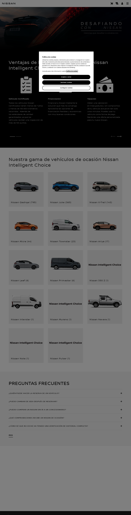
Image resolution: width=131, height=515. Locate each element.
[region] (66, 72)
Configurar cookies (66, 88)
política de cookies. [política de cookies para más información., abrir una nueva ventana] (72, 71)
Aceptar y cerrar (66, 77)
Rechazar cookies (66, 82)
